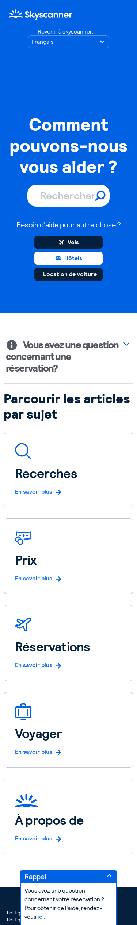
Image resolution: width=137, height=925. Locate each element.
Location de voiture (70, 274)
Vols (73, 242)
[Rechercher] (68, 196)
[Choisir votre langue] (68, 41)
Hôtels (73, 258)
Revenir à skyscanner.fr (68, 31)
